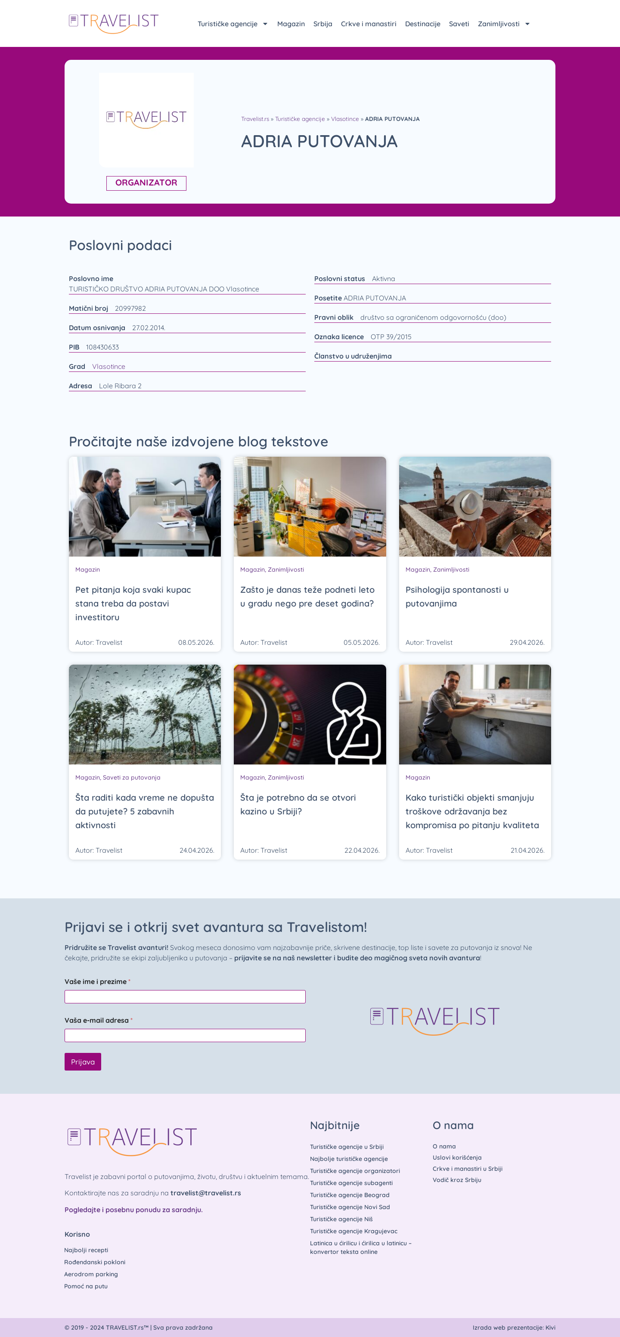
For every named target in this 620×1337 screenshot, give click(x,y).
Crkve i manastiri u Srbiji (467, 1169)
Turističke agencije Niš (341, 1219)
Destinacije (422, 23)
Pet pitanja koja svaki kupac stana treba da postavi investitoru (133, 603)
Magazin (291, 23)
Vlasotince (345, 118)
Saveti (459, 23)
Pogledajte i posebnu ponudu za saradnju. (134, 1209)
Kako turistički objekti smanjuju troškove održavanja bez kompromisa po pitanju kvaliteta (472, 811)
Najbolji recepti (86, 1250)
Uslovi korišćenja (457, 1157)
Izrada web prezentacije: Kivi (514, 1327)
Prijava (83, 1061)
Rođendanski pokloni (94, 1262)
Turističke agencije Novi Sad (350, 1207)
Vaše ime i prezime (97, 982)
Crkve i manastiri (369, 23)
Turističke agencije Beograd (350, 1195)
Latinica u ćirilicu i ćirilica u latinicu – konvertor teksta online (361, 1247)
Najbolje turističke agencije (349, 1159)
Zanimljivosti (504, 23)
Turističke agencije (233, 23)
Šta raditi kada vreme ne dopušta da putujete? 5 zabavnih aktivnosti (144, 811)
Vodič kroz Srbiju (457, 1180)
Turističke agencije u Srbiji (347, 1147)
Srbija (322, 23)
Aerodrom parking (91, 1274)
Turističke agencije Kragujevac (353, 1231)
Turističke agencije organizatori (355, 1171)
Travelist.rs (255, 118)
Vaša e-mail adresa (99, 1020)
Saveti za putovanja (132, 777)
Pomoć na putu (86, 1286)
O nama (444, 1146)
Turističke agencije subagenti (351, 1183)
